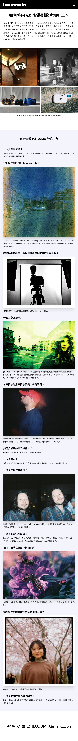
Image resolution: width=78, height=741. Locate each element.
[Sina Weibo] (9, 726)
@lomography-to (34, 115)
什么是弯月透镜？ (13, 149)
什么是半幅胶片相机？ (15, 469)
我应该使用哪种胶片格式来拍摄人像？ (23, 611)
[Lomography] (14, 4)
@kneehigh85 (57, 115)
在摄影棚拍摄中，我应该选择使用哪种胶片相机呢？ (31, 253)
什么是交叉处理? (12, 317)
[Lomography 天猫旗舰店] (59, 726)
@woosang (24, 115)
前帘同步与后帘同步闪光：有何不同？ (23, 384)
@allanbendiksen (46, 115)
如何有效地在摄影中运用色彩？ (20, 547)
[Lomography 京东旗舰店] (39, 726)
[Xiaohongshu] (23, 726)
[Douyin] (18, 726)
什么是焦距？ (10, 459)
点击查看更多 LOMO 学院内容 (39, 139)
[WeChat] (13, 726)
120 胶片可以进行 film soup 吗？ (21, 163)
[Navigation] (74, 5)
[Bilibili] (28, 726)
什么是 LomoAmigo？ (15, 533)
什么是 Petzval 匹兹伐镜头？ (19, 695)
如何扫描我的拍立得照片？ (17, 448)
